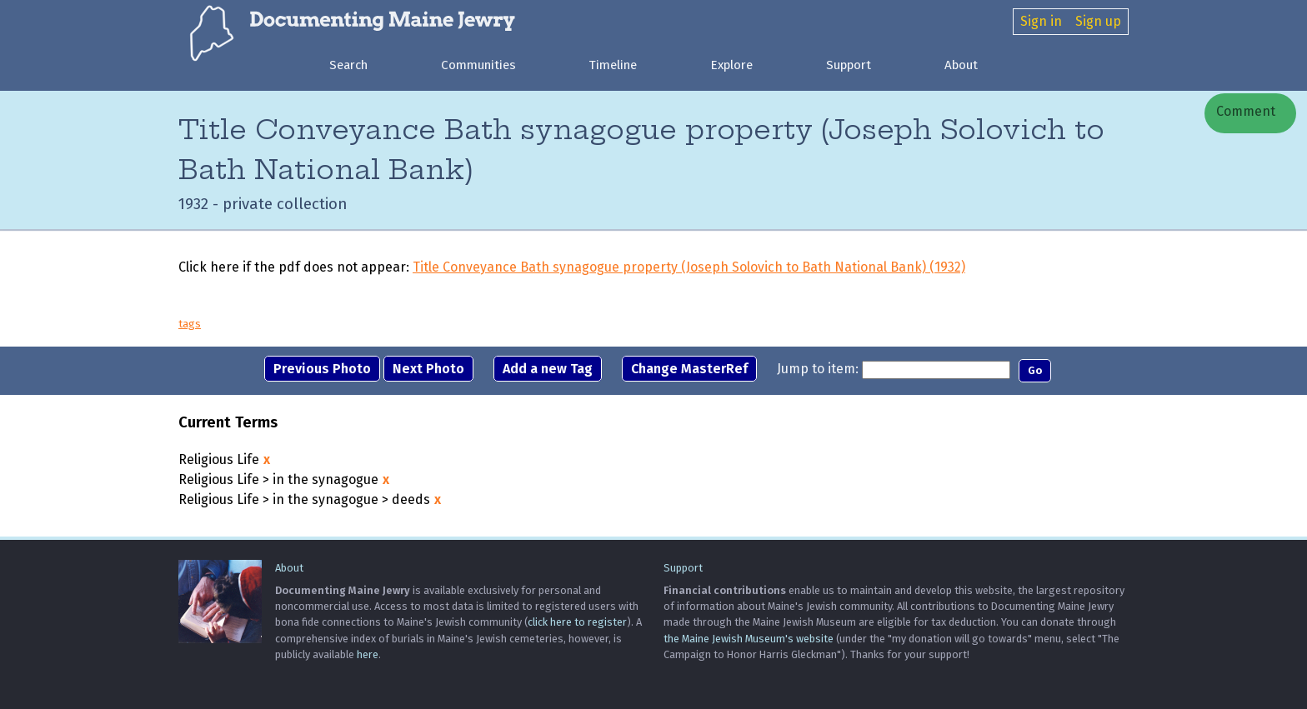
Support (848, 64)
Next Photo (428, 369)
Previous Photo (322, 369)
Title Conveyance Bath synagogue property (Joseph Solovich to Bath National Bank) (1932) (689, 267)
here (367, 654)
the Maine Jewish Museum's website (749, 638)
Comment (1244, 111)
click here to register (577, 622)
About (961, 64)
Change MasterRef (689, 369)
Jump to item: (818, 369)
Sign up (1098, 21)
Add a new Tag (548, 369)
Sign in (1041, 21)
